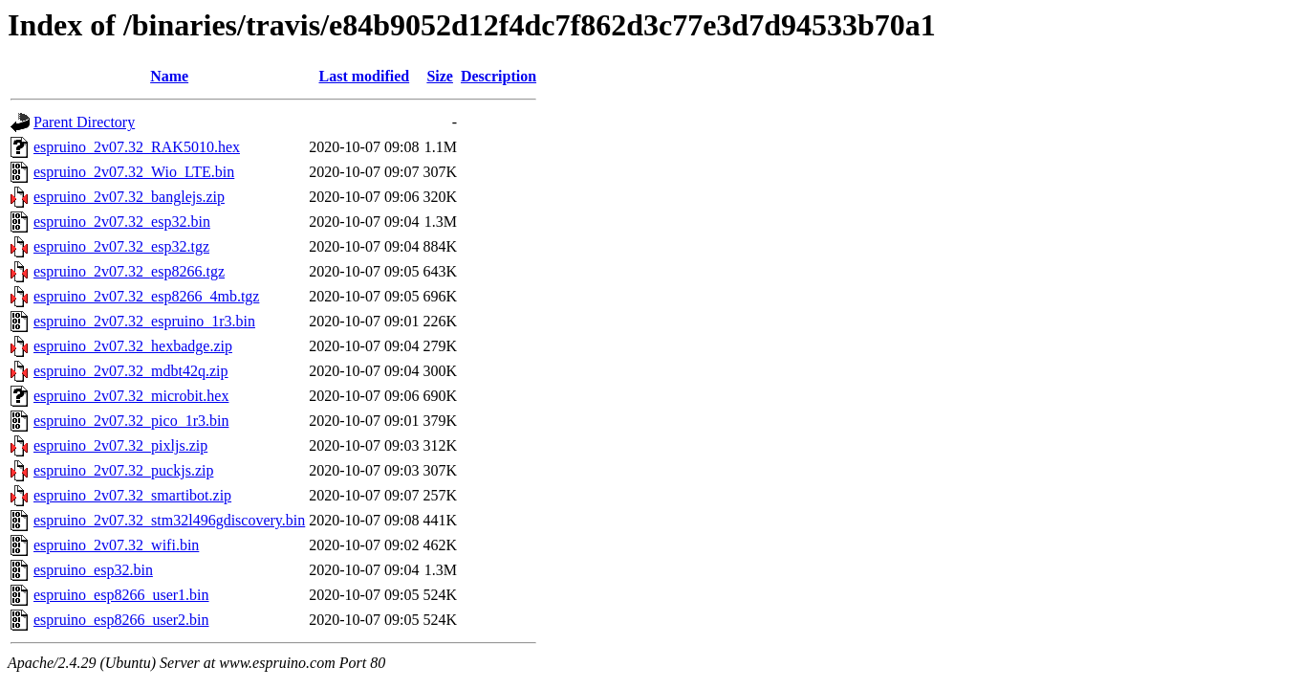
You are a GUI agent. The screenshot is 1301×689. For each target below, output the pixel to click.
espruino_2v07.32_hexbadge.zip (132, 346)
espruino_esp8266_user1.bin (121, 595)
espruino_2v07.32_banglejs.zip (129, 197)
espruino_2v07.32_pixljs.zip (120, 445)
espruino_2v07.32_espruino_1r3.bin (144, 321)
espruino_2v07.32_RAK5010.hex (136, 147)
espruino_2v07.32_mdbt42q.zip (130, 371)
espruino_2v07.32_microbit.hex (130, 396)
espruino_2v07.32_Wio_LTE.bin (133, 172)
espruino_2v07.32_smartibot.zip (132, 495)
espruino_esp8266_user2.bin (121, 619)
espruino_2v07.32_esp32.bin (121, 221)
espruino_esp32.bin (93, 570)
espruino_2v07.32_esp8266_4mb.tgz (146, 296)
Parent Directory (84, 122)
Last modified (364, 76)
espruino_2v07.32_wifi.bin (116, 545)
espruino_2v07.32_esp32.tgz (121, 246)
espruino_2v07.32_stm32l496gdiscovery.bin (169, 520)
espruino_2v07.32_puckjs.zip (123, 470)
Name (169, 76)
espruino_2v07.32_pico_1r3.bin (130, 420)
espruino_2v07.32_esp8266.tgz (129, 271)
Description (498, 76)
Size (439, 76)
